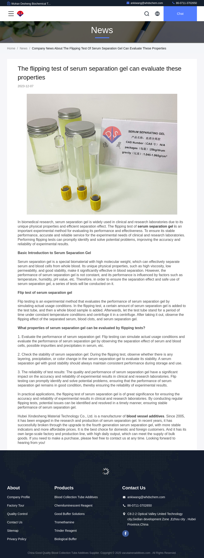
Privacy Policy (16, 539)
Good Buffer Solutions (69, 514)
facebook (125, 533)
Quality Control (17, 514)
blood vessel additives (145, 416)
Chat (180, 13)
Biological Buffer (65, 539)
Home (11, 48)
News (23, 48)
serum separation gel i (156, 226)
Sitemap (12, 530)
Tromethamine (64, 522)
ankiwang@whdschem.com (144, 3)
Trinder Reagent (65, 530)
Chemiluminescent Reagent (73, 505)
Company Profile (18, 497)
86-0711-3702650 (184, 3)
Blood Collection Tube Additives (76, 497)
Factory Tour (15, 505)
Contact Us (14, 522)
